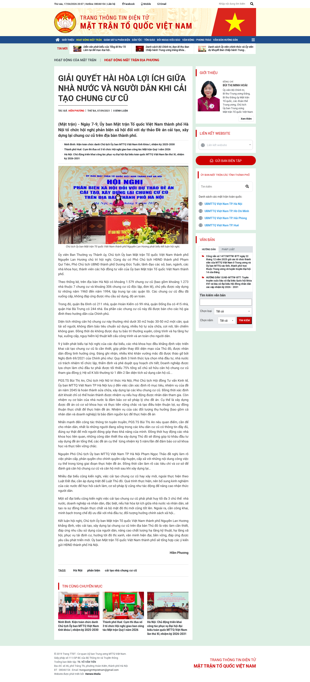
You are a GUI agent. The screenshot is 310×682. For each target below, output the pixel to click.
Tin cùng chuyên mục (82, 586)
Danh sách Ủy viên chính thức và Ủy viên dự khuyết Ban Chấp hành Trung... (230, 48)
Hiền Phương (76, 110)
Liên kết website (215, 133)
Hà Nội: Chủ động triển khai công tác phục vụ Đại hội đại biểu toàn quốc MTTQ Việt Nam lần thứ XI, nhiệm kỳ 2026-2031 (167, 627)
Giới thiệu (209, 73)
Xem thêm (246, 118)
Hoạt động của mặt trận (75, 60)
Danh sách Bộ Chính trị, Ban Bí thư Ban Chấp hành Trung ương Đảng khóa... (167, 48)
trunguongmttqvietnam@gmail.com (99, 670)
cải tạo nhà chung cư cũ (121, 570)
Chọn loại (206, 311)
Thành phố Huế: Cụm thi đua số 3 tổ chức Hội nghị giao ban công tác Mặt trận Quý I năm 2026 (123, 625)
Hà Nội (77, 570)
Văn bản (207, 240)
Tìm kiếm (244, 320)
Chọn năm (206, 320)
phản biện (93, 570)
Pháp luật (228, 249)
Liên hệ (111, 4)
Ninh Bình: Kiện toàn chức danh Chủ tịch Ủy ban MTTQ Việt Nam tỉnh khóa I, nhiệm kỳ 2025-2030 (78, 625)
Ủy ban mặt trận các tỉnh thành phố (225, 174)
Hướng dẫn (209, 249)
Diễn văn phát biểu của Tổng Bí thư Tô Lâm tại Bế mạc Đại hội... (104, 48)
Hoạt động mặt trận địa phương (131, 60)
